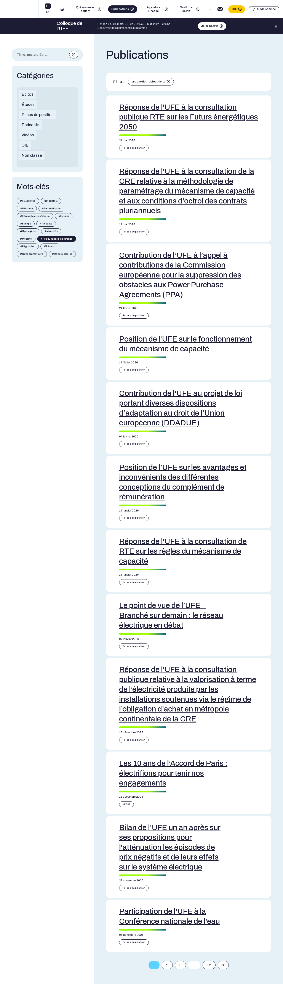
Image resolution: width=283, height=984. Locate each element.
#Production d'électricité (57, 238)
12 (209, 965)
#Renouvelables (62, 254)
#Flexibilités (28, 201)
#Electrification (52, 208)
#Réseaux (50, 246)
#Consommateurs (31, 254)
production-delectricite (148, 81)
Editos (28, 94)
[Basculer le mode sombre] (264, 9)
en (48, 12)
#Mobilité (26, 238)
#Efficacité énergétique (35, 216)
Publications (120, 9)
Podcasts (30, 125)
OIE (234, 9)
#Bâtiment (26, 208)
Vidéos (28, 135)
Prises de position (38, 115)
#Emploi (63, 216)
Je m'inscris (209, 26)
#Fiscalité (46, 223)
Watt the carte (186, 9)
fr (48, 6)
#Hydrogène (28, 231)
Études (28, 104)
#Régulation (27, 246)
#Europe (25, 223)
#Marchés (51, 231)
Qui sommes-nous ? (85, 9)
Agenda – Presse (153, 9)
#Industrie (51, 201)
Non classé (32, 155)
